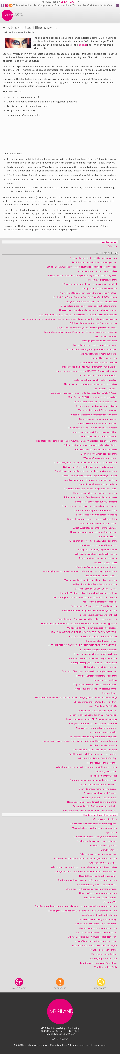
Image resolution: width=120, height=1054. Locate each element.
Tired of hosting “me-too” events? (101, 575)
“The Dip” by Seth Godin (106, 967)
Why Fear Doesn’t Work (106, 562)
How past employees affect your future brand (95, 836)
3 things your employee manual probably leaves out (93, 936)
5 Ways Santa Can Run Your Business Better (96, 588)
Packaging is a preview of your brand (99, 340)
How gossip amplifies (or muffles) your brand (95, 493)
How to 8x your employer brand (102, 279)
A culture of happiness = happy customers (97, 841)
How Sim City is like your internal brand (98, 893)
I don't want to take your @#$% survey (99, 545)
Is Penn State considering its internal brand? (96, 941)
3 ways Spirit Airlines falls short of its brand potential (92, 301)
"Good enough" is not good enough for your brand (93, 541)
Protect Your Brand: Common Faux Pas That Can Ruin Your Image (85, 297)
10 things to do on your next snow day (99, 288)
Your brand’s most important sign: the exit (96, 567)
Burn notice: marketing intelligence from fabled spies (92, 349)
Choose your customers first (103, 862)
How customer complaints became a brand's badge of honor (88, 310)
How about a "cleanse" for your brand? (99, 523)
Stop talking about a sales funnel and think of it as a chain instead (85, 462)
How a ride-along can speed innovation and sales (94, 532)
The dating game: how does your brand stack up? (93, 780)
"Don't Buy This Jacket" (106, 771)
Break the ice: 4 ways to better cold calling (96, 514)
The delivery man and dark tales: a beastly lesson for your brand (86, 471)
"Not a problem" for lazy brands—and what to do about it (90, 467)
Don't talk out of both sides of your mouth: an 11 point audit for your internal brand (77, 440)
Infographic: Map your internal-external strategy (93, 662)
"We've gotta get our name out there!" (99, 353)
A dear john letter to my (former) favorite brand (94, 414)
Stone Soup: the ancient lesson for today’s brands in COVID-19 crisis (84, 393)
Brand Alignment (109, 242)
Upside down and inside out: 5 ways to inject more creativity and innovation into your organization (69, 319)
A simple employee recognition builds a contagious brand (90, 610)
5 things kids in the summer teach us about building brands (89, 306)
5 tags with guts (109, 693)
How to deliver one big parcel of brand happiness (93, 823)
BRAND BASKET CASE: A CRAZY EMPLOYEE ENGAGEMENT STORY (84, 632)
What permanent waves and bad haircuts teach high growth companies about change (76, 697)
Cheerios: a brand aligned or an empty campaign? (94, 715)
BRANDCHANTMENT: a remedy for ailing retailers (93, 397)
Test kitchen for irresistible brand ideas (98, 375)
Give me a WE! (110, 902)
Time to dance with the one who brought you (95, 654)
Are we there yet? (109, 849)
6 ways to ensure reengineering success (98, 789)
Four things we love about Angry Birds (99, 963)
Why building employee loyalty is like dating (96, 554)
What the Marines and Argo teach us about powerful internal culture (84, 867)
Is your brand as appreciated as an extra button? (94, 432)
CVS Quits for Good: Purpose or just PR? (98, 710)
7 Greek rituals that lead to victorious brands (95, 688)
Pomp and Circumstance (106, 680)
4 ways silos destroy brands (104, 845)
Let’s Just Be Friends (108, 536)
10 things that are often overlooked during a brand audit (89, 445)
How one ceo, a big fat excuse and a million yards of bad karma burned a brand (80, 741)
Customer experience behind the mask (99, 362)
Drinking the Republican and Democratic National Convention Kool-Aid (83, 910)
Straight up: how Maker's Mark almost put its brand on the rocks (86, 871)
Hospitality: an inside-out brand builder (98, 876)
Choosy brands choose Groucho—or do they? (95, 702)
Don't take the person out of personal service (96, 401)
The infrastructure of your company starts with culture (90, 384)
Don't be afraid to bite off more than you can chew (93, 754)
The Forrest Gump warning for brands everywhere (92, 736)
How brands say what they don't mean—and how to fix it (90, 810)
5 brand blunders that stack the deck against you (93, 258)
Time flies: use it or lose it (105, 388)
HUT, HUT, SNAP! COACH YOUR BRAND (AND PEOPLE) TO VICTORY (82, 645)
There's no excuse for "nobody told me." (98, 436)
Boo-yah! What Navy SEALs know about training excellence (89, 593)
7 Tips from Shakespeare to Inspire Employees (95, 684)
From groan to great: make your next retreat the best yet (89, 506)
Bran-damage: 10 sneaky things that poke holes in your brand (88, 619)
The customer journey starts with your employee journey (89, 475)
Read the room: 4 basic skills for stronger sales (94, 262)
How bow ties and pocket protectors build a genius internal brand (85, 858)
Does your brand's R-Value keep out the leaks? (95, 806)
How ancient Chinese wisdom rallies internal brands (92, 802)
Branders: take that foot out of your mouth (96, 501)
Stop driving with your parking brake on (98, 484)
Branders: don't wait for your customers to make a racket (89, 366)
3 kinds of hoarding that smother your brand (96, 510)
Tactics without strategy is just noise (99, 601)
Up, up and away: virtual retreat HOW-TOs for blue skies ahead (87, 371)
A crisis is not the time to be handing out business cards (91, 488)
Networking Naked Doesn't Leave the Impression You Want (88, 293)
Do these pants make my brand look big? (98, 919)
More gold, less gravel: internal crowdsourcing (94, 828)
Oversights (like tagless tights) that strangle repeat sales (90, 671)
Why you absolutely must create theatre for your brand (91, 580)
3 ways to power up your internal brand (98, 928)
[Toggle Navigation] (117, 13)
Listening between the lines (104, 954)
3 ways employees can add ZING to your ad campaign (92, 719)
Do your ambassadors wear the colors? (98, 784)
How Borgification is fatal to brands (99, 797)
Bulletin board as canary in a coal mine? (98, 854)
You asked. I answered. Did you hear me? (98, 410)
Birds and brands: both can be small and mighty (94, 945)
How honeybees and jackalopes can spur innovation (92, 658)
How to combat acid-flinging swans (100, 815)
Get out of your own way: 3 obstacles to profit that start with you (85, 597)
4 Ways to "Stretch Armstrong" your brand (96, 675)
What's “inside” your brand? (104, 949)
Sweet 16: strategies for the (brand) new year (95, 528)
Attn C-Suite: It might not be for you (100, 915)
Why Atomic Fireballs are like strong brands (96, 923)
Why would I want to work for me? (100, 897)
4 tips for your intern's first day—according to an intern (91, 497)
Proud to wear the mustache (103, 745)
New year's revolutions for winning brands (97, 728)
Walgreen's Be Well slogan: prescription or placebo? (92, 628)
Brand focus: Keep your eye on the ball (98, 615)
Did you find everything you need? (101, 667)
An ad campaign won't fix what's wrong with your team (90, 480)
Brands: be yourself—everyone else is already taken (92, 519)
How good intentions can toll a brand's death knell (93, 723)
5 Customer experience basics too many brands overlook (90, 284)
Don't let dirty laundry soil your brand (99, 453)
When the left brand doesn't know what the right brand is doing (86, 767)
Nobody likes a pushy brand (104, 358)
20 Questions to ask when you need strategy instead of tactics (87, 327)
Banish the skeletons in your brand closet (98, 423)
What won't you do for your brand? (100, 458)
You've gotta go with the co (104, 819)
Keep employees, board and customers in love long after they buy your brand (80, 571)
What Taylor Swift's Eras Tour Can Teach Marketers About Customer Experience (78, 314)
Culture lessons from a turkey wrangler (98, 419)
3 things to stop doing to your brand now (97, 549)
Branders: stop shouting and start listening (97, 406)
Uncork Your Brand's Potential (103, 706)
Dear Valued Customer (106, 336)
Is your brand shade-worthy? (104, 732)
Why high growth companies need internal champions (92, 889)
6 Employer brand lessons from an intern (98, 271)
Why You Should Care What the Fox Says (98, 758)
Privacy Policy (98, 1044)
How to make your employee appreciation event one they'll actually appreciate (79, 623)
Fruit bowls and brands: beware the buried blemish (93, 636)
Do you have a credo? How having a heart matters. (92, 427)
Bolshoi (82, 44)
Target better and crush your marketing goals (95, 345)
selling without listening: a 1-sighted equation (95, 584)
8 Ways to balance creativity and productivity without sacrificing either (82, 275)
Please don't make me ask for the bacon (98, 558)
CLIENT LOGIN (68, 1)
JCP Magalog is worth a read (104, 958)
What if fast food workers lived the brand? (96, 932)
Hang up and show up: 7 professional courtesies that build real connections (81, 266)
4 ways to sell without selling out (101, 641)
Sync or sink (111, 832)
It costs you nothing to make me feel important (94, 380)
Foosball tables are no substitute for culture (96, 449)
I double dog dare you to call (104, 775)
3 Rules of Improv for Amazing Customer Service (93, 323)
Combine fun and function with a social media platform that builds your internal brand (76, 906)
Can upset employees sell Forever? (101, 793)
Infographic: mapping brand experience (99, 649)
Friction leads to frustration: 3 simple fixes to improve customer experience (80, 332)
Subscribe (113, 246)
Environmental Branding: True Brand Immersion (94, 606)
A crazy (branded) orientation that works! (97, 884)
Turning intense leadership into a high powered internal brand (88, 880)
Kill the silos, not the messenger (102, 762)
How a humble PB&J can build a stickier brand (95, 749)
